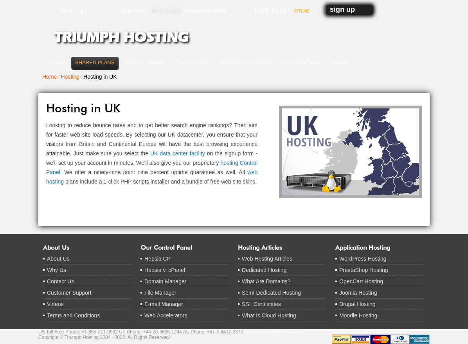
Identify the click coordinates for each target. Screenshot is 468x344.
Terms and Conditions (73, 315)
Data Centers (301, 62)
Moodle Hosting (358, 315)
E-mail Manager (163, 304)
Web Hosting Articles (267, 259)
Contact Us (60, 281)
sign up (342, 9)
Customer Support (69, 293)
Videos (55, 304)
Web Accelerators (165, 315)
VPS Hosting (191, 62)
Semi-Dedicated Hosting (271, 293)
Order (339, 62)
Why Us (56, 270)
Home (57, 62)
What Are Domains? (266, 281)
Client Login (73, 11)
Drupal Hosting (357, 304)
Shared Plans (94, 62)
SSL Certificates (261, 304)
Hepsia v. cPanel (164, 270)
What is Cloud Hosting (269, 315)
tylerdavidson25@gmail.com (274, 332)
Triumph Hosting (121, 37)
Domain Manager (165, 281)
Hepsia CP (157, 259)
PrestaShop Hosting (363, 270)
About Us (58, 259)
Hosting (70, 77)
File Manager (160, 293)
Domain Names (144, 62)
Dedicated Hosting (245, 62)
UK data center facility (177, 153)
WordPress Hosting (362, 259)
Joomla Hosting (358, 293)
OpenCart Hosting (361, 281)
